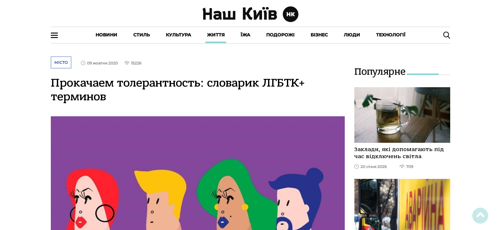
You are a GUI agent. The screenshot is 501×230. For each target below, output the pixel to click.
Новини (106, 35)
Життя (216, 35)
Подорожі (280, 35)
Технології (390, 35)
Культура (178, 35)
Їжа (245, 35)
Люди (352, 35)
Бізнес (319, 35)
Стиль (141, 35)
